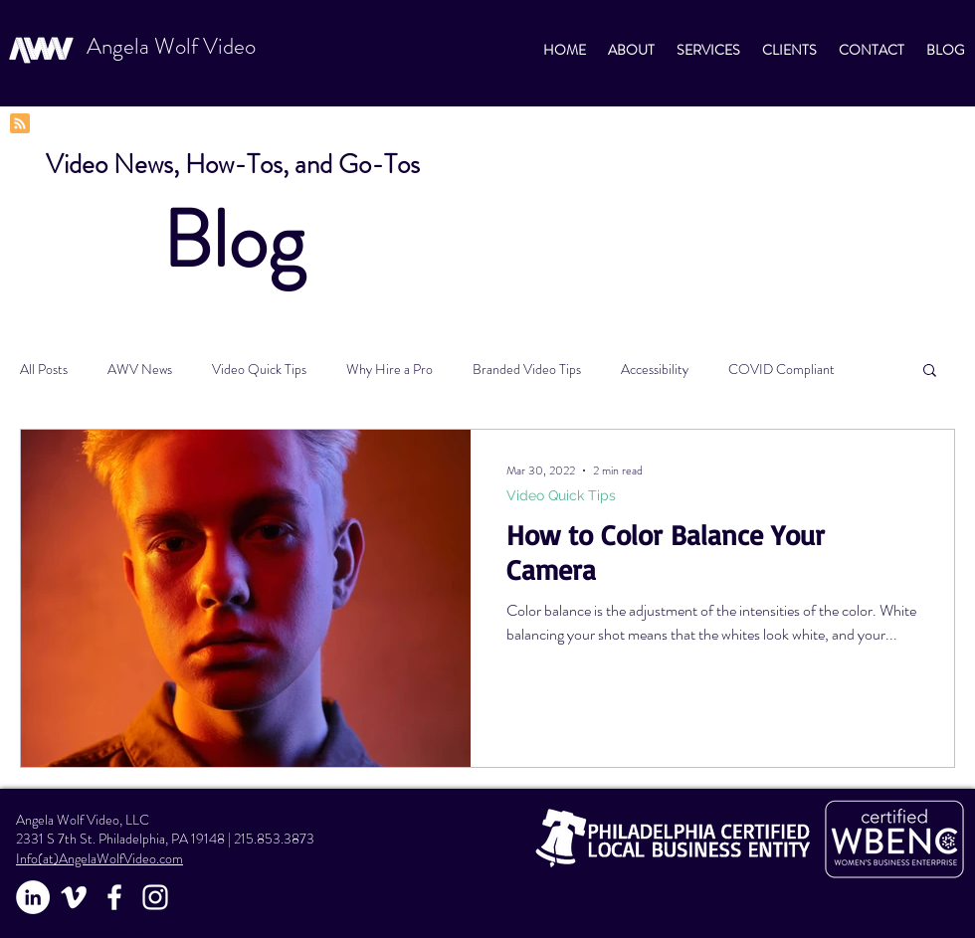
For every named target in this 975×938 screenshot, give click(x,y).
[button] (929, 371)
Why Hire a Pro (389, 369)
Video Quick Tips (259, 369)
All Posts (44, 369)
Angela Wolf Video (171, 46)
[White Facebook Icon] (114, 897)
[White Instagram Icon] (155, 897)
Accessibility (654, 369)
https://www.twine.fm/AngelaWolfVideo (81, 931)
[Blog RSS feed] (20, 124)
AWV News (139, 369)
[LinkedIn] (33, 897)
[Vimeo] (74, 897)
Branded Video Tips (527, 369)
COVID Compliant (781, 369)
